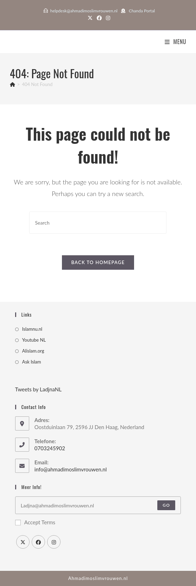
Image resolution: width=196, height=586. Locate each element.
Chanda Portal (142, 10)
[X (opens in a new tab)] (90, 18)
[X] (23, 542)
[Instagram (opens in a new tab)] (107, 18)
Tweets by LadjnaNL (38, 389)
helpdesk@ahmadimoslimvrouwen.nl (84, 10)
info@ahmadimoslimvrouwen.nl (70, 469)
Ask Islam (31, 362)
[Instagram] (54, 542)
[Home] (12, 84)
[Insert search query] (97, 223)
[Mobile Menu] (175, 41)
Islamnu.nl (32, 329)
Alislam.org (33, 351)
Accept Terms (35, 522)
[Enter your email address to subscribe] (98, 505)
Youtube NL (34, 340)
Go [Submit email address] (166, 505)
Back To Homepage (98, 262)
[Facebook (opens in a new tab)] (99, 18)
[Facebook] (38, 542)
